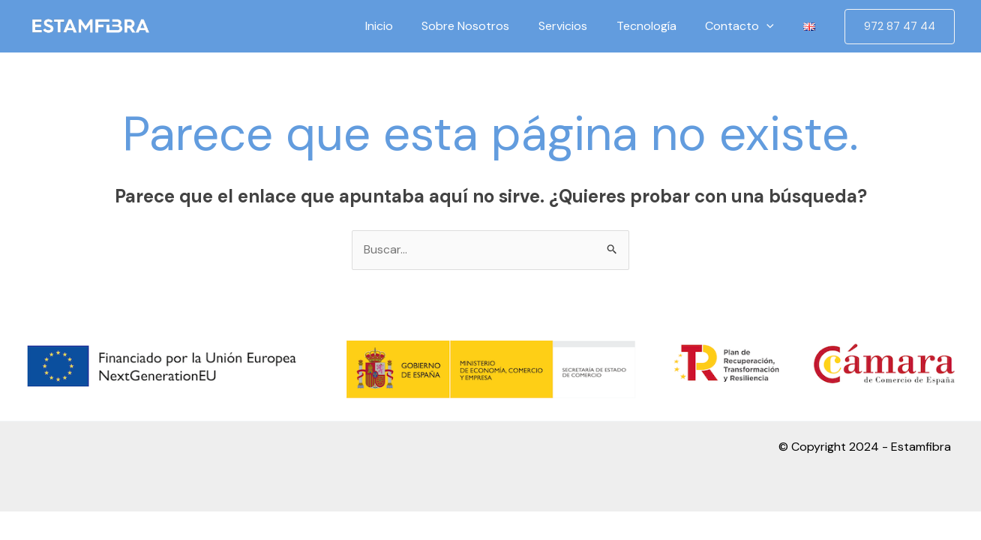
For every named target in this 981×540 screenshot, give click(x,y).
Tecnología (658, 26)
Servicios (580, 26)
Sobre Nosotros (488, 26)
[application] (774, 26)
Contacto (747, 26)
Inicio (406, 26)
